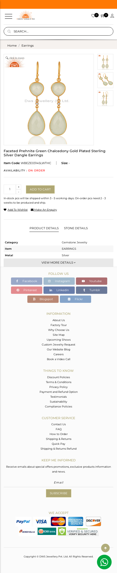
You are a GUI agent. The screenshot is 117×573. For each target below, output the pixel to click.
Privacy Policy (58, 387)
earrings (27, 45)
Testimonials (58, 396)
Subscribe (58, 493)
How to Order (59, 434)
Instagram (59, 281)
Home (12, 45)
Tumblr (91, 290)
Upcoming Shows (59, 339)
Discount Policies (58, 377)
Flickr (75, 299)
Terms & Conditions (58, 382)
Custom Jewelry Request (58, 344)
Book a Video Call (58, 359)
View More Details (59, 262)
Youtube (92, 281)
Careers (58, 354)
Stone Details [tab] (76, 228)
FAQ (59, 429)
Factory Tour (59, 325)
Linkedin (59, 290)
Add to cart (40, 189)
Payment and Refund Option (59, 392)
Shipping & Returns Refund (58, 448)
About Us (59, 320)
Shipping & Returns (58, 439)
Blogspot (43, 299)
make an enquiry (44, 209)
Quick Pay (58, 443)
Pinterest (27, 290)
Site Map (58, 334)
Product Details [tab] (44, 228)
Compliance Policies (58, 406)
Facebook (26, 281)
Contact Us (58, 424)
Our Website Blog (58, 349)
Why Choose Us (58, 330)
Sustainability (58, 401)
